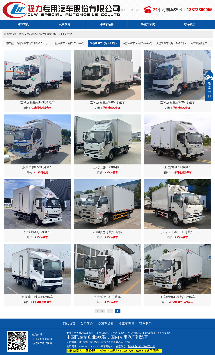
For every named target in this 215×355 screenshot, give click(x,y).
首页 (21, 34)
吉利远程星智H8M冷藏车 (107, 102)
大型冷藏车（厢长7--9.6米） (171, 43)
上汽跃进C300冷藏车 (107, 167)
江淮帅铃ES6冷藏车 (178, 167)
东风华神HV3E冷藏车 (37, 167)
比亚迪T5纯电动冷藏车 (37, 297)
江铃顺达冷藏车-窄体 (107, 232)
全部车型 (9, 43)
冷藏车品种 (106, 24)
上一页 (100, 311)
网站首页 (23, 24)
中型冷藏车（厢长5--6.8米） (138, 43)
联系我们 (189, 24)
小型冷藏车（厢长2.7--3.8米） (69, 43)
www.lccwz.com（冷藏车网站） (96, 346)
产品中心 (32, 34)
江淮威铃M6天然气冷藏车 (177, 297)
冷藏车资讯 (126, 323)
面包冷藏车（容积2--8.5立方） (33, 43)
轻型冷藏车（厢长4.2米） (104, 43)
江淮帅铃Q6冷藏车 (37, 232)
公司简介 (64, 24)
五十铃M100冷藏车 (107, 297)
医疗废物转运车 (198, 43)
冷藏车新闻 (148, 24)
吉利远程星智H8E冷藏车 (37, 102)
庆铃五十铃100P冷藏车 (177, 232)
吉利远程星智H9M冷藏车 (177, 102)
